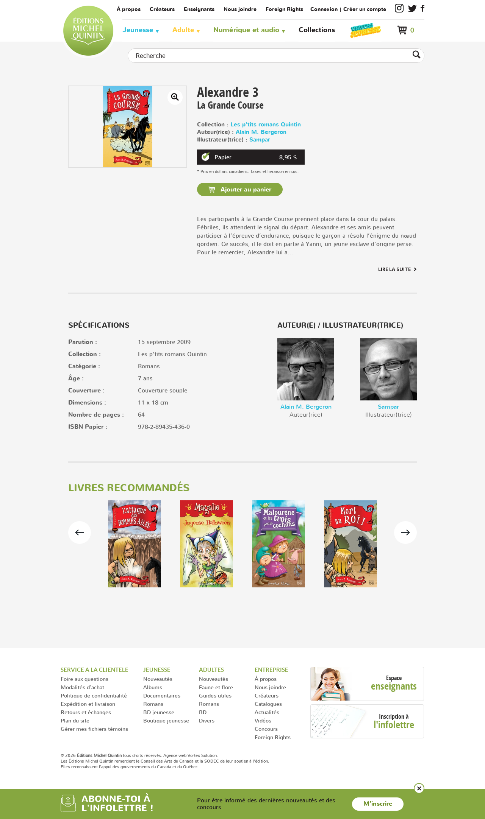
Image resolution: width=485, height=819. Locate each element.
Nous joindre (240, 9)
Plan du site (75, 720)
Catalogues (268, 704)
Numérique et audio (246, 30)
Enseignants (199, 9)
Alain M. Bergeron (261, 132)
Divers (206, 720)
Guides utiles (215, 695)
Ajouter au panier (245, 189)
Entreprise (271, 669)
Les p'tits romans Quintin (265, 125)
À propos (129, 9)
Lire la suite (394, 269)
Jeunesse (137, 30)
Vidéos (263, 720)
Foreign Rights (284, 9)
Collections (317, 30)
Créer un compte (364, 9)
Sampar (259, 140)
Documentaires (161, 695)
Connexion (324, 9)
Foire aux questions (84, 679)
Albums (152, 687)
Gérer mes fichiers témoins (94, 729)
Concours (266, 729)
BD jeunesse (158, 712)
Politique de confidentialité (94, 695)
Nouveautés (157, 679)
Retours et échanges (86, 712)
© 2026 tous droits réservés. (111, 755)
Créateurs (162, 9)
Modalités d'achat (82, 687)
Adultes (211, 669)
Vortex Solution (202, 755)
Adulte (183, 30)
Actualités (267, 712)
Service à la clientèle (94, 669)
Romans (153, 704)
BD (203, 712)
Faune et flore (216, 687)
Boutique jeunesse (166, 720)
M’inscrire (377, 804)
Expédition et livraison (88, 704)
